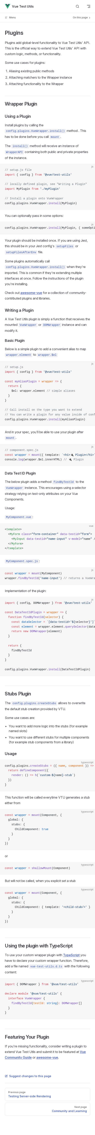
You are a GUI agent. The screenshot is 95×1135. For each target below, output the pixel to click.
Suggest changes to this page (28, 1076)
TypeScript (71, 955)
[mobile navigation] (88, 6)
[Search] (77, 6)
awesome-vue (31, 293)
